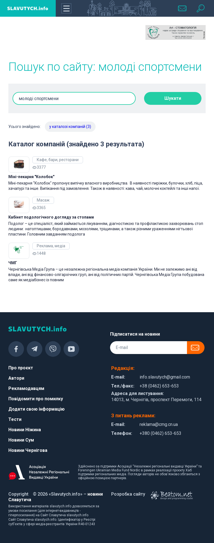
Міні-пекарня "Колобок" (31, 176)
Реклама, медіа (51, 246)
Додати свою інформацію (36, 409)
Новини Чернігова (27, 450)
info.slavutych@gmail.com (165, 377)
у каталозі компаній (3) (70, 126)
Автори (16, 378)
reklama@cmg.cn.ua (159, 424)
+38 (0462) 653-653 (159, 386)
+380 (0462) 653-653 (160, 433)
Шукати (172, 98)
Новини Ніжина (24, 429)
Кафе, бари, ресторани (58, 159)
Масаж (43, 200)
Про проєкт (20, 367)
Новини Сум (21, 440)
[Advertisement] (38, 39)
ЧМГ (12, 263)
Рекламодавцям (26, 388)
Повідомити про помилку (35, 398)
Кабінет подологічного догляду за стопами (51, 217)
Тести (14, 419)
